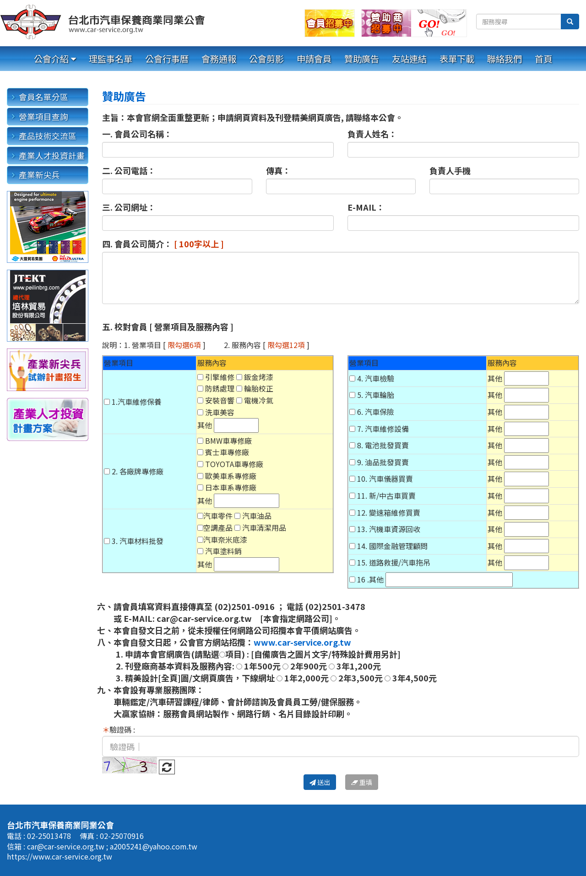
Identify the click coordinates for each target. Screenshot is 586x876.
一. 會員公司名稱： (137, 134)
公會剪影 (266, 58)
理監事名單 (110, 58)
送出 (319, 782)
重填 (361, 782)
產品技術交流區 (47, 135)
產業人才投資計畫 (52, 155)
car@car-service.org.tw (66, 846)
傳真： (278, 170)
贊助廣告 (361, 58)
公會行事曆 (167, 58)
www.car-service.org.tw (302, 642)
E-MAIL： (366, 207)
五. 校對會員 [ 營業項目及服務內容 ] (167, 326)
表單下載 (457, 58)
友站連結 (409, 58)
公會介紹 (51, 58)
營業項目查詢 (43, 116)
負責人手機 (450, 170)
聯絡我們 (504, 58)
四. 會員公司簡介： (163, 244)
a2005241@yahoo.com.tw (153, 846)
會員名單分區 (43, 97)
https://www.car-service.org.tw (59, 856)
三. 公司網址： (129, 207)
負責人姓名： (372, 134)
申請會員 (314, 58)
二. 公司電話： (129, 170)
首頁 (543, 58)
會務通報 (218, 58)
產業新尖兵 (39, 174)
